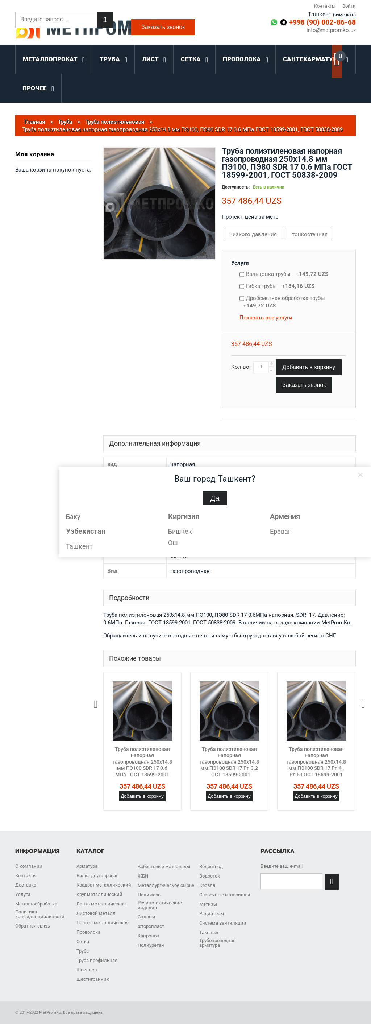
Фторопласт (151, 926)
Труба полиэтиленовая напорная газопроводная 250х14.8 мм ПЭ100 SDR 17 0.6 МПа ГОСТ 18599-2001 (142, 761)
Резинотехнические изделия (160, 905)
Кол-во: (241, 367)
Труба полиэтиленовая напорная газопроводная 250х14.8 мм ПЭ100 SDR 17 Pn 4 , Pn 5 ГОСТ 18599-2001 (316, 761)
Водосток (209, 876)
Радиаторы (211, 913)
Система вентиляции (222, 923)
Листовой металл (96, 913)
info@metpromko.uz (331, 30)
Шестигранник (92, 979)
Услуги (240, 263)
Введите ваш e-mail (281, 866)
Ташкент (79, 546)
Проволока (88, 932)
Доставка (25, 885)
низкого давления (253, 234)
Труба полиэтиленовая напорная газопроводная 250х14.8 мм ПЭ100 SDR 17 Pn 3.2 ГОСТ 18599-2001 (229, 761)
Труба (82, 951)
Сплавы (146, 916)
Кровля (207, 885)
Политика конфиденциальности (39, 914)
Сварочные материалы (224, 894)
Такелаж (208, 932)
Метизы (208, 904)
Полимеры (150, 894)
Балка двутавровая (97, 875)
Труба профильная (96, 960)
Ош (173, 542)
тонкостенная (310, 234)
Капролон (148, 935)
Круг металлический (99, 894)
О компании (28, 866)
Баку (73, 516)
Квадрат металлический (103, 885)
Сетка (82, 941)
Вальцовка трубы (287, 274)
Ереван (281, 531)
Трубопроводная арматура (217, 942)
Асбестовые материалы (164, 866)
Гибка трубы (280, 286)
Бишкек (180, 531)
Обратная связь (32, 926)
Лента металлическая (101, 903)
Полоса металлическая (102, 922)
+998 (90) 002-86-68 (322, 22)
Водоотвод (211, 866)
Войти (349, 6)
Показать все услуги (265, 317)
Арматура (86, 866)
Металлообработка (36, 903)
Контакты (324, 6)
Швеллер (86, 969)
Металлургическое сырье (166, 885)
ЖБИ (143, 876)
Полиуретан (151, 945)
